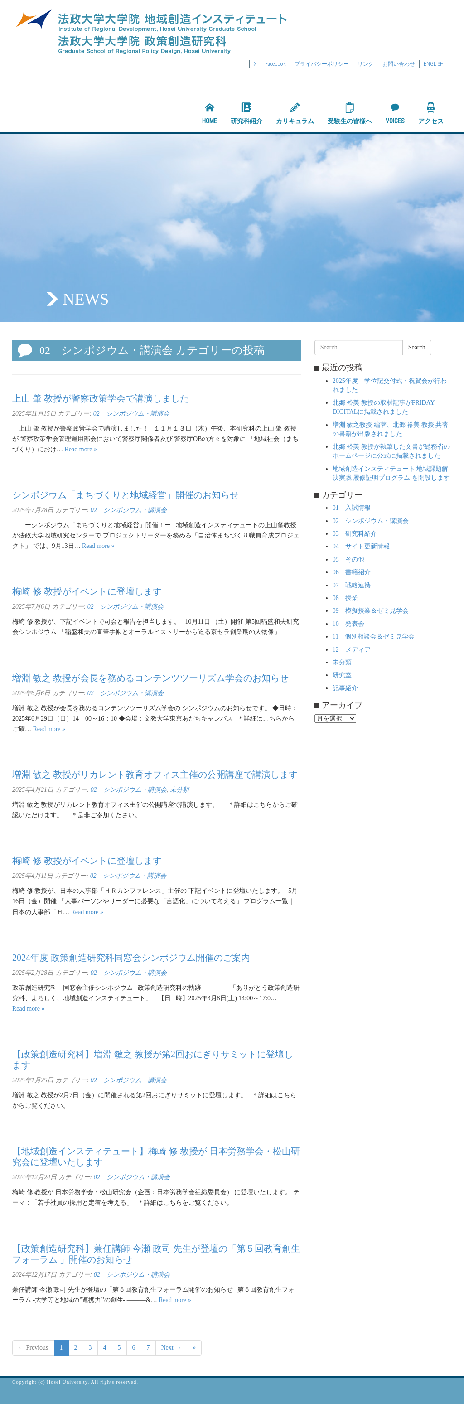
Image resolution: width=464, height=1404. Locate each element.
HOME (209, 113)
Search (416, 347)
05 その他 (348, 559)
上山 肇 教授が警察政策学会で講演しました (100, 398)
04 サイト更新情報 (361, 546)
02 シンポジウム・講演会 (131, 413)
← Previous (33, 1347)
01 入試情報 (352, 507)
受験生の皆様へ (350, 113)
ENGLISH (434, 64)
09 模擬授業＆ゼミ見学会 (371, 610)
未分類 (179, 789)
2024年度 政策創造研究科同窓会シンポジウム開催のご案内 (131, 958)
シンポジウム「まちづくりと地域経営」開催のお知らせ (125, 495)
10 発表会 (348, 623)
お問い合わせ (398, 64)
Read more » (81, 449)
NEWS (86, 299)
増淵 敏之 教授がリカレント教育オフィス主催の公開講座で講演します (155, 774)
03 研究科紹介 (355, 533)
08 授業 (345, 598)
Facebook (275, 64)
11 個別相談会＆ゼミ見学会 (374, 636)
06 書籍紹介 (352, 572)
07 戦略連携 (352, 585)
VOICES (395, 113)
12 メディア (352, 649)
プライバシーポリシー (322, 64)
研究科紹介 (246, 113)
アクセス (431, 113)
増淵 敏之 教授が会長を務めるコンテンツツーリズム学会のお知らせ (150, 678)
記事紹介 (345, 688)
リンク (366, 64)
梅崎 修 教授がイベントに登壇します (87, 591)
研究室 (342, 675)
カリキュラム (295, 113)
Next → (171, 1347)
